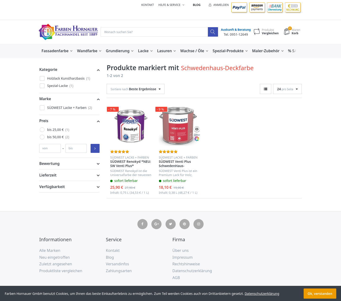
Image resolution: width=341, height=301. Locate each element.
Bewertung (49, 163)
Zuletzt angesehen (55, 264)
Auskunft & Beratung (235, 30)
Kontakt (147, 5)
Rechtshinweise (186, 264)
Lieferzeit (48, 175)
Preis (43, 121)
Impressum (182, 257)
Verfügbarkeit (52, 186)
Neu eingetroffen (54, 257)
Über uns (180, 250)
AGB (176, 277)
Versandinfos (117, 264)
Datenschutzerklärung (192, 271)
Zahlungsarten (119, 271)
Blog (197, 5)
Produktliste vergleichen (60, 271)
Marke (45, 99)
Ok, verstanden (320, 293)
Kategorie (48, 69)
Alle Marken (49, 250)
